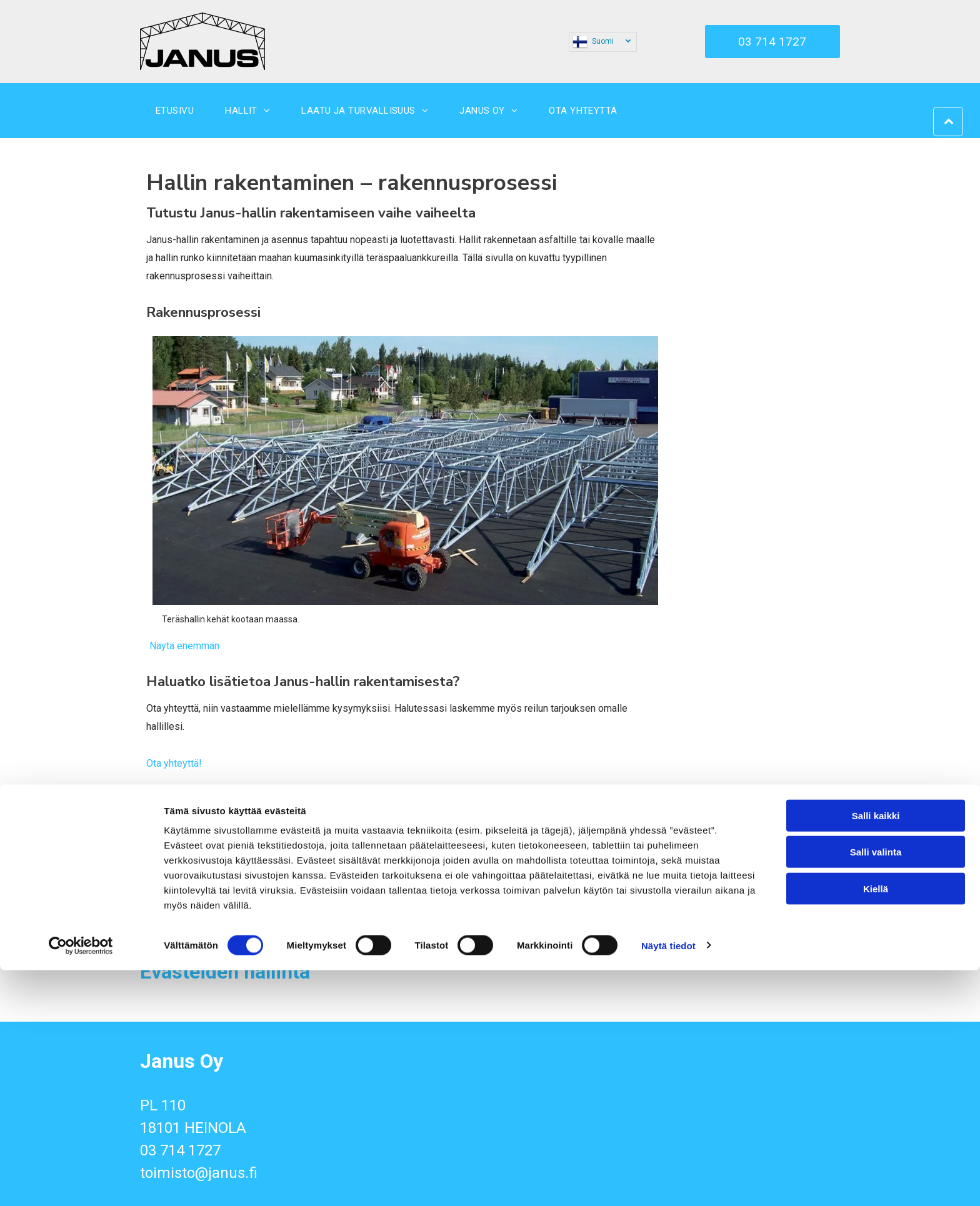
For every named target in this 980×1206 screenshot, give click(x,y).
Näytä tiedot (668, 1181)
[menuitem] (174, 110)
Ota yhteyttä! (174, 763)
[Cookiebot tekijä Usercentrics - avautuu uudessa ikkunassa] (81, 1181)
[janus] (196, 882)
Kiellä (875, 1125)
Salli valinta (876, 1088)
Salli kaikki (876, 1052)
